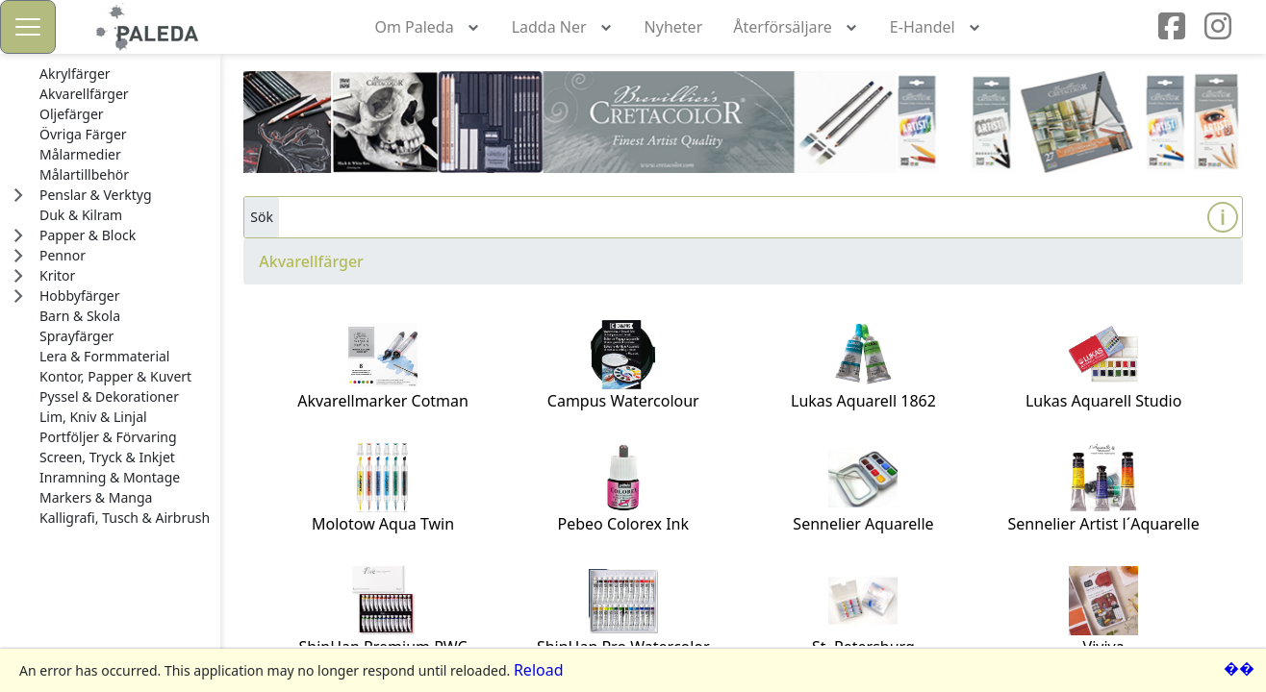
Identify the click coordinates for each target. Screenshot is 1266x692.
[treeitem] (124, 74)
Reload (539, 669)
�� (1239, 668)
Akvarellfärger (311, 261)
